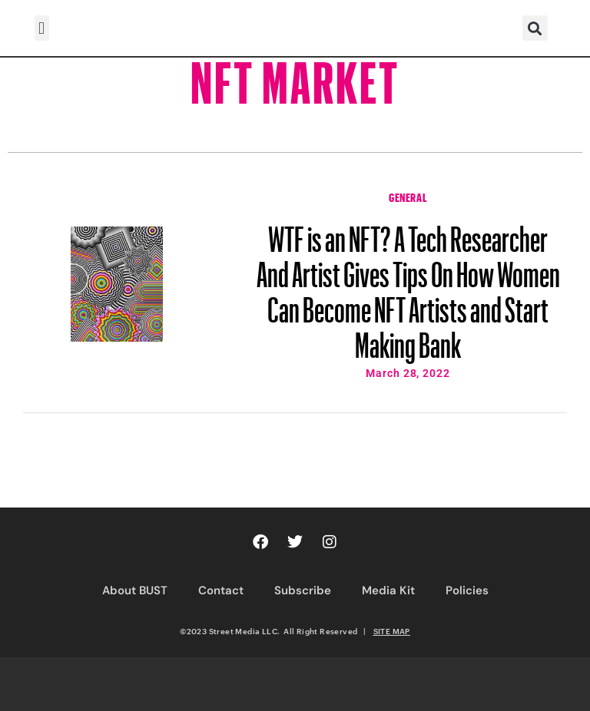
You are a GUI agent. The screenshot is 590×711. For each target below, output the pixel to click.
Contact (221, 590)
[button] (42, 28)
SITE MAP (391, 631)
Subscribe (302, 590)
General (408, 196)
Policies (467, 590)
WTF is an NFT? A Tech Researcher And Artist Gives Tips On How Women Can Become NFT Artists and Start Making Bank (408, 285)
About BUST (134, 590)
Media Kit (388, 590)
